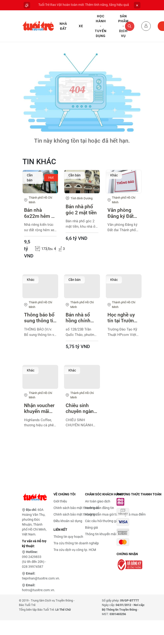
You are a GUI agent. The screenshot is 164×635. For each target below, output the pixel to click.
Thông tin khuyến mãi (100, 534)
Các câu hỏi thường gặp (102, 521)
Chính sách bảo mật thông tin (74, 514)
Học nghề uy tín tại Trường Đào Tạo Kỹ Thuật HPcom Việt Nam (122, 318)
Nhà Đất (63, 26)
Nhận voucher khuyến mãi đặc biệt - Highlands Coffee (39, 408)
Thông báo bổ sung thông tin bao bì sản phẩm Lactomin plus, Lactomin (40, 318)
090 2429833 (31, 557)
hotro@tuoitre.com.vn (38, 590)
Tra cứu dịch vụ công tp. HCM (74, 550)
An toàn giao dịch (97, 501)
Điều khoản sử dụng (67, 521)
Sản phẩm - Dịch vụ (123, 26)
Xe (81, 26)
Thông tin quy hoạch (68, 536)
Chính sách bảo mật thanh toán (76, 508)
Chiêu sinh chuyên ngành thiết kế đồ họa (82, 408)
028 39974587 (32, 566)
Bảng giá (91, 527)
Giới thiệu (60, 501)
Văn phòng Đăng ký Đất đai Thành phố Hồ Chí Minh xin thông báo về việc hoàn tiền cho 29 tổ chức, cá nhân (123, 213)
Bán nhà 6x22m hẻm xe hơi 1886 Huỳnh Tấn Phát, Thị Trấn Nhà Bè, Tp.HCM (40, 213)
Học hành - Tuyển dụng (101, 26)
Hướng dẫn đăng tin (99, 508)
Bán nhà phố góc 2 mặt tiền (81, 209)
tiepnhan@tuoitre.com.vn (40, 578)
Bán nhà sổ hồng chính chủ (78, 318)
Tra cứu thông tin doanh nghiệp (76, 543)
